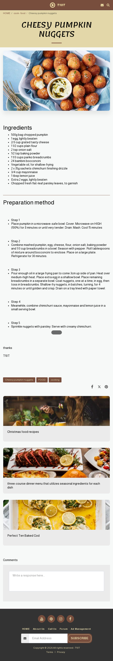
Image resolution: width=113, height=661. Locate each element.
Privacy (61, 652)
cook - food (19, 13)
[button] (4, 5)
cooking (55, 379)
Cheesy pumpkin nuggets (19, 379)
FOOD (42, 379)
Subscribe (79, 638)
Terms (49, 652)
